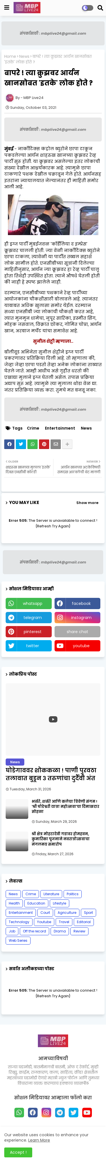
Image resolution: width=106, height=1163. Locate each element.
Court (45, 912)
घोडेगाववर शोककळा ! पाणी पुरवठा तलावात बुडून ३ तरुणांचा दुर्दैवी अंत (51, 774)
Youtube (44, 921)
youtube (81, 646)
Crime (33, 428)
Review (79, 931)
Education (36, 903)
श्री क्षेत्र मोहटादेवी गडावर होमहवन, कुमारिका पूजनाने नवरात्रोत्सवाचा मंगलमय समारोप (61, 839)
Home (10, 56)
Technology (19, 921)
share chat (77, 631)
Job (12, 931)
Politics (73, 894)
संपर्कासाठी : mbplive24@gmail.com (53, 33)
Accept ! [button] (18, 1152)
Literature (51, 894)
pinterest (33, 631)
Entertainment (60, 428)
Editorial (84, 921)
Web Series (18, 940)
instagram (81, 617)
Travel (64, 921)
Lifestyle (59, 903)
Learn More (39, 1140)
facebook (81, 603)
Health (14, 903)
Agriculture (67, 912)
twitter (32, 646)
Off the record (34, 931)
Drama (60, 931)
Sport (88, 912)
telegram (32, 617)
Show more (87, 502)
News (24, 56)
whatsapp (32, 603)
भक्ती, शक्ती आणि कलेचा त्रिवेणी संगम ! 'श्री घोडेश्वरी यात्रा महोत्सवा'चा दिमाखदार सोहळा (65, 806)
